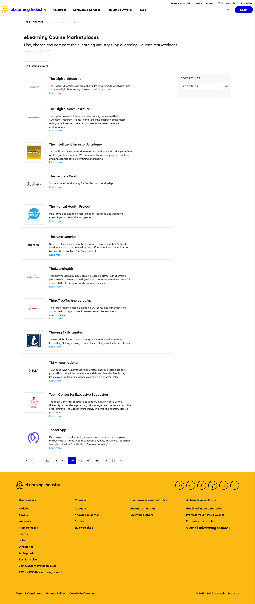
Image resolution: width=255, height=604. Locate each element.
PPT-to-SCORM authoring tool (40, 572)
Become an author (142, 508)
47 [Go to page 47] (88, 460)
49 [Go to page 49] (105, 460)
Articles (24, 508)
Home (27, 22)
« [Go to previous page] (26, 460)
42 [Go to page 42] (47, 460)
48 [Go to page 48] (97, 460)
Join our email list (180, 3)
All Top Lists (26, 553)
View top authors (141, 515)
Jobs (22, 540)
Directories (26, 546)
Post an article (226, 3)
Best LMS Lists (28, 559)
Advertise (246, 3)
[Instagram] (234, 485)
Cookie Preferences (82, 593)
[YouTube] (212, 485)
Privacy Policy (55, 593)
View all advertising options (209, 528)
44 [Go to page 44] (64, 460)
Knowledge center (87, 515)
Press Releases (28, 527)
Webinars (25, 521)
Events (23, 534)
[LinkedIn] (201, 485)
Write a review (204, 3)
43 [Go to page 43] (55, 460)
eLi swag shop (84, 527)
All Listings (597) (37, 66)
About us (80, 508)
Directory (39, 22)
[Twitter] (190, 485)
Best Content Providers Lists (37, 566)
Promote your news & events (205, 515)
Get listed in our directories (204, 508)
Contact (80, 521)
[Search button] (229, 9)
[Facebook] (179, 485)
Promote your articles (200, 521)
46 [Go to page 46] (80, 460)
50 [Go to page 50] (113, 460)
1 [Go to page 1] (32, 460)
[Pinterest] (223, 485)
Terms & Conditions (29, 593)
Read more (55, 93)
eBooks (24, 515)
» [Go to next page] (121, 460)
